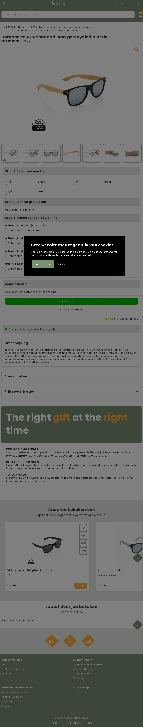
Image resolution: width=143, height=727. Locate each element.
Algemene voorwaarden (87, 664)
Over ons (6, 673)
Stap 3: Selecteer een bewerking (31, 218)
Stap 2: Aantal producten (25, 202)
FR (123, 4)
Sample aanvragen (72, 309)
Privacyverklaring (83, 669)
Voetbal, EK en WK (12, 696)
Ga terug (9, 26)
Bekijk (80, 585)
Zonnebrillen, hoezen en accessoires (68, 26)
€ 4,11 (102, 585)
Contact (6, 664)
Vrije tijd (38, 26)
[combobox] (65, 14)
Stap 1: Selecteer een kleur (26, 171)
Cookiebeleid (81, 673)
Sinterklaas (8, 701)
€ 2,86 (11, 585)
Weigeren (62, 264)
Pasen (5, 705)
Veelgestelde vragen (14, 669)
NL (115, 4)
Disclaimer (79, 678)
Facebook (81, 692)
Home (21, 26)
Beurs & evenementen (14, 692)
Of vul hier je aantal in (19, 210)
